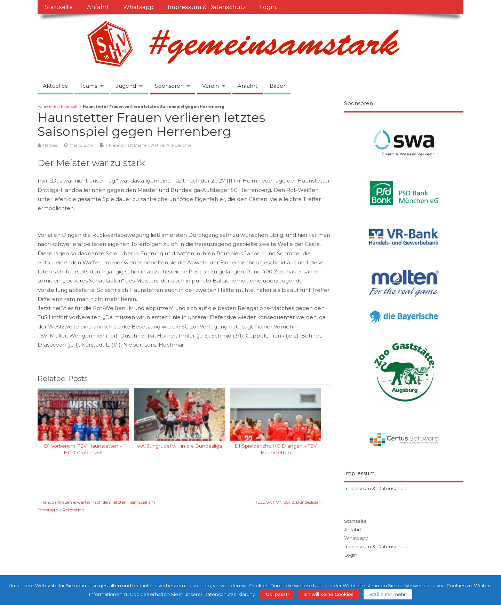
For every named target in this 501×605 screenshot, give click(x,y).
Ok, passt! (277, 594)
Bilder (277, 86)
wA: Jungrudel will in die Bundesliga (179, 446)
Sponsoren (169, 86)
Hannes (50, 145)
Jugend (126, 86)
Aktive (157, 145)
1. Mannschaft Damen (127, 145)
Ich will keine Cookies (328, 594)
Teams (88, 86)
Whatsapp (138, 6)
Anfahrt (98, 6)
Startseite (59, 6)
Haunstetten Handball (57, 106)
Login (268, 6)
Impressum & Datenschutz (207, 6)
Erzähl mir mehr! (388, 594)
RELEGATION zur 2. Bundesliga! (286, 502)
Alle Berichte (178, 145)
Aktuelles (55, 86)
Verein (210, 86)
